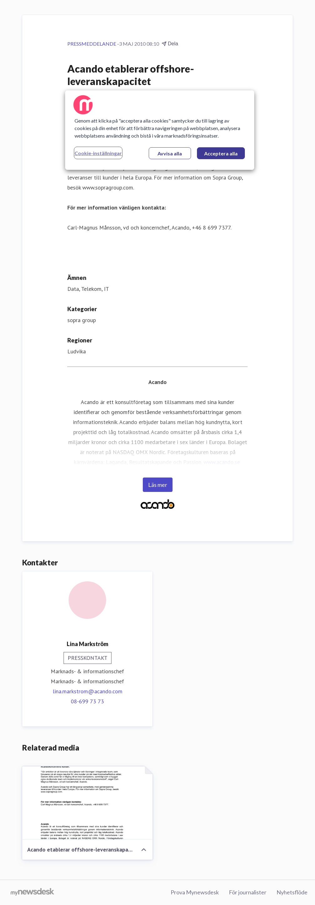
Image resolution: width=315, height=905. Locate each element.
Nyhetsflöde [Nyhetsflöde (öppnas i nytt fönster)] (291, 892)
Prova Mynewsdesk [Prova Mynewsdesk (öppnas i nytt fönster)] (195, 892)
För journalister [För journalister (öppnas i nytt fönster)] (247, 892)
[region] (159, 130)
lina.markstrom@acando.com (87, 691)
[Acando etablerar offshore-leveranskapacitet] (87, 803)
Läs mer (157, 484)
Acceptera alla (221, 153)
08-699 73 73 (87, 701)
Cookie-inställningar (98, 153)
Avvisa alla (170, 153)
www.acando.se (222, 462)
